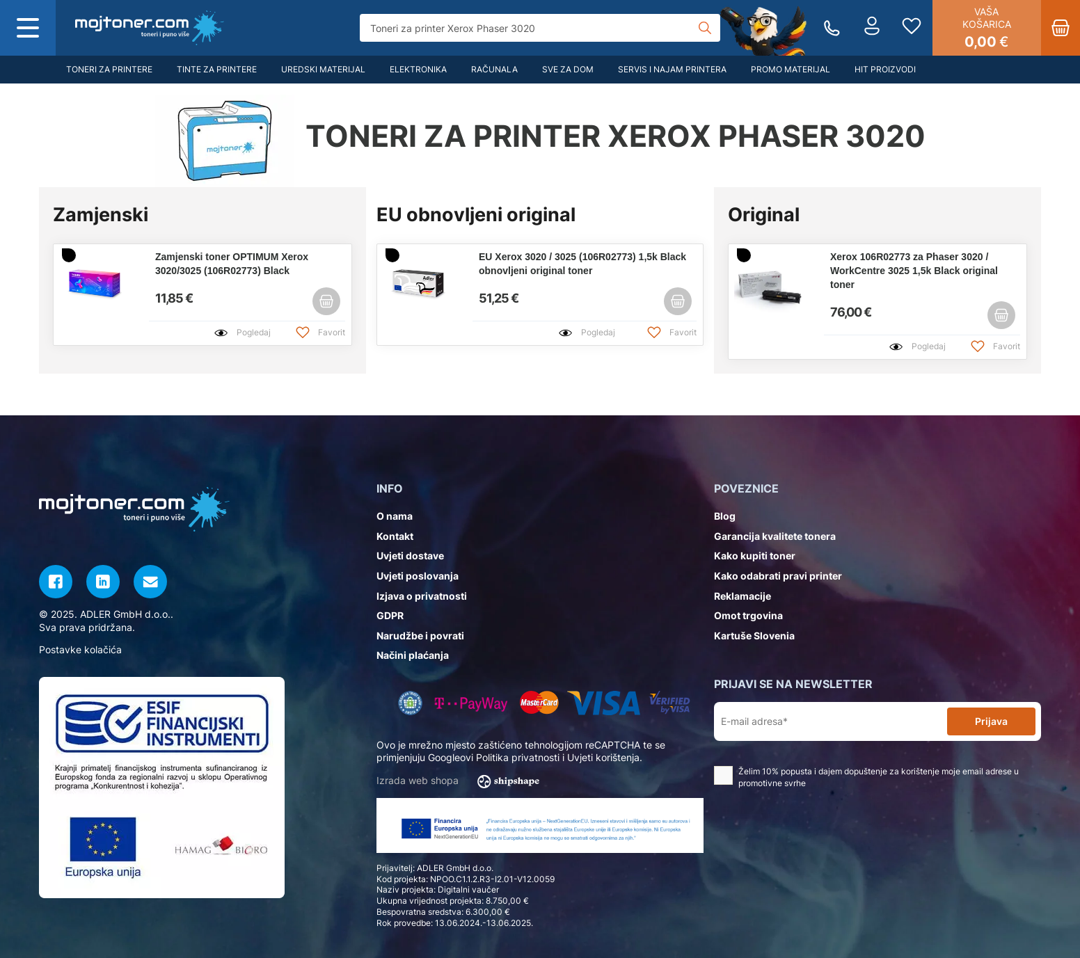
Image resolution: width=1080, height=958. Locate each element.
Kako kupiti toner (754, 555)
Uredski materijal (323, 69)
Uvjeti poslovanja (417, 576)
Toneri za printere (109, 69)
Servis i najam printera (672, 69)
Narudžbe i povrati (420, 635)
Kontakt (394, 536)
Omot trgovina (748, 615)
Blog (725, 516)
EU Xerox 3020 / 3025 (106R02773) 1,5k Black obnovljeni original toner (582, 263)
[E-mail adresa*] (833, 721)
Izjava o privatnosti (421, 596)
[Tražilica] (540, 28)
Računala (494, 69)
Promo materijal (790, 69)
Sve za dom (568, 69)
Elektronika (418, 69)
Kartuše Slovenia (754, 635)
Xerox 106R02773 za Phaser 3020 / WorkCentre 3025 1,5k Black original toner (914, 270)
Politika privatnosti (517, 757)
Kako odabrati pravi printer (778, 576)
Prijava (991, 721)
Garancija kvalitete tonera (775, 536)
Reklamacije (742, 596)
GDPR (390, 615)
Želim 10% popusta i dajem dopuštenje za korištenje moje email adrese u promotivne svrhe (866, 777)
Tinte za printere (217, 69)
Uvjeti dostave (410, 555)
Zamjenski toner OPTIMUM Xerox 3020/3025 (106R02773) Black (231, 263)
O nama (394, 516)
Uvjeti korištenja (603, 757)
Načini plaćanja (412, 655)
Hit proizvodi (885, 69)
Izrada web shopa (462, 781)
